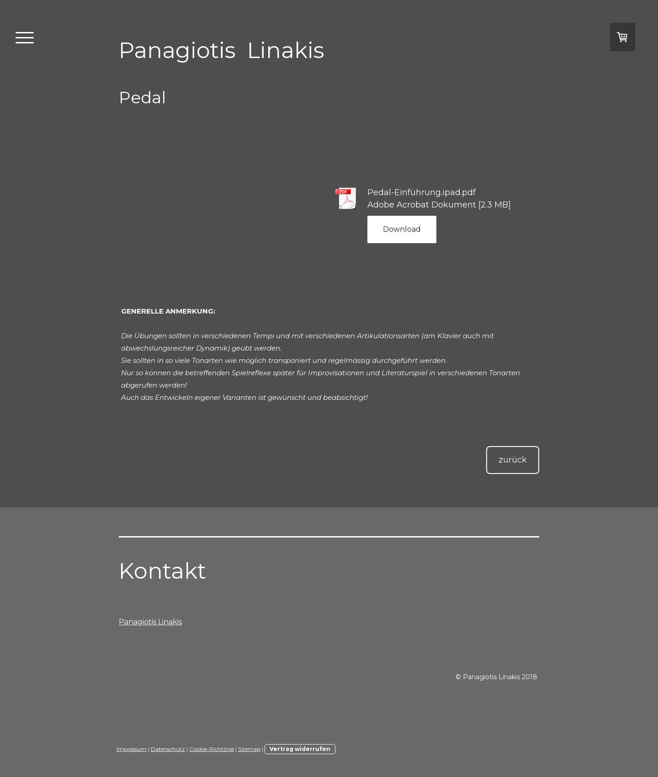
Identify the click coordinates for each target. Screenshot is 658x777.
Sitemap (249, 748)
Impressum (132, 748)
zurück (513, 460)
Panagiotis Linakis (150, 621)
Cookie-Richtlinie (211, 748)
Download (402, 229)
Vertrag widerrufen (300, 748)
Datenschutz (168, 748)
